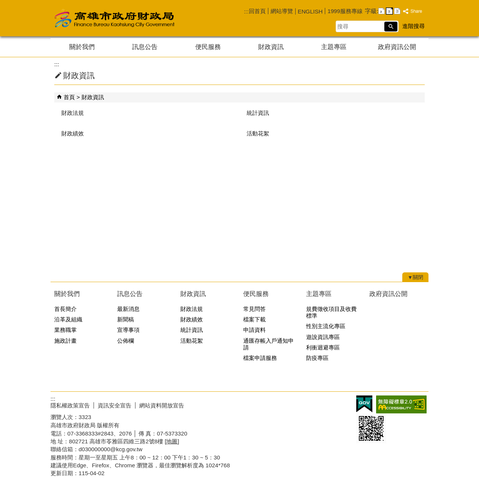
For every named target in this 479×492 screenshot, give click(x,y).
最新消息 (128, 309)
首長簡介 (65, 309)
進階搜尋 (413, 26)
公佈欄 (125, 340)
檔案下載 (254, 319)
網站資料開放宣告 (161, 405)
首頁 (69, 97)
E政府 (364, 403)
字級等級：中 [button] (389, 11)
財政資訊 (271, 47)
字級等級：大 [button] (397, 11)
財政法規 (72, 113)
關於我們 (82, 47)
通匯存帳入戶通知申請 (268, 344)
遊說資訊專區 (323, 337)
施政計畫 (65, 340)
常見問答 (254, 309)
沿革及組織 (68, 319)
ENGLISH (310, 11)
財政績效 (72, 133)
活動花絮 (258, 133)
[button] (390, 26)
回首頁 (257, 11)
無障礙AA (401, 404)
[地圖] (172, 441)
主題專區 (334, 47)
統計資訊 (258, 113)
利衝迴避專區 (323, 347)
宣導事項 (128, 330)
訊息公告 (145, 47)
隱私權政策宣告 (70, 405)
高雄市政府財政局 (144, 18)
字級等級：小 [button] (381, 11)
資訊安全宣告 (114, 405)
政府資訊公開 (397, 47)
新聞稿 (125, 319)
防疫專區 (317, 358)
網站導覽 (282, 11)
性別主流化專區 (325, 326)
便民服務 (208, 47)
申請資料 (254, 330)
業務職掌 (65, 330)
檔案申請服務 (260, 358)
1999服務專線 (345, 11)
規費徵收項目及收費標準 (331, 312)
